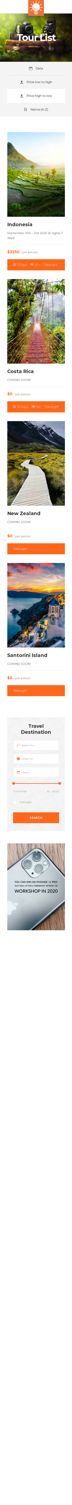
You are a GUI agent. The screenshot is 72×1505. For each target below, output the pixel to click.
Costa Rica (20, 371)
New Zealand (24, 513)
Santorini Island (27, 655)
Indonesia (19, 224)
